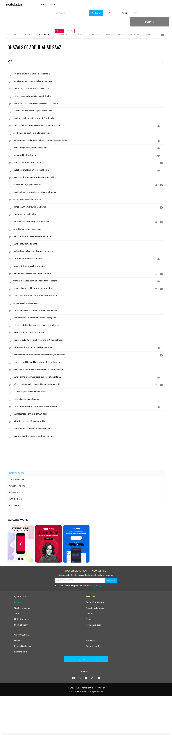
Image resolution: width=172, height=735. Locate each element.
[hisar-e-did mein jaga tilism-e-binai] (88, 266)
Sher (78, 34)
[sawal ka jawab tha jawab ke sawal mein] (88, 74)
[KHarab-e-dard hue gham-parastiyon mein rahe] (88, 406)
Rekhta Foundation (95, 602)
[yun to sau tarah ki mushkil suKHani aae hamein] (88, 310)
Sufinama (90, 640)
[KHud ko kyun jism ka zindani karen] (88, 392)
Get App (155, 13)
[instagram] (92, 678)
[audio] (158, 126)
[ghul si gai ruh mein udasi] (88, 214)
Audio (134, 34)
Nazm (62, 34)
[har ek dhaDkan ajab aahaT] (88, 244)
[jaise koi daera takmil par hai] (88, 399)
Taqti (16, 613)
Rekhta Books (20, 652)
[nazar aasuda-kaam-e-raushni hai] (88, 332)
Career (89, 619)
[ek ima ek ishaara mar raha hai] (88, 199)
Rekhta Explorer (93, 625)
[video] (161, 163)
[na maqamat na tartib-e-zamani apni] (88, 414)
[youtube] (86, 678)
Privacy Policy (94, 585)
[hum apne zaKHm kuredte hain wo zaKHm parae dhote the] (88, 140)
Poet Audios (15, 505)
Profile (28, 34)
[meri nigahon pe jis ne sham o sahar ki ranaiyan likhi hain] (88, 355)
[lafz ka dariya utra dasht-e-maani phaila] (88, 428)
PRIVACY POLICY (73, 688)
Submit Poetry (21, 625)
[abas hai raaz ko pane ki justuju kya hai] (88, 88)
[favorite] (10, 75)
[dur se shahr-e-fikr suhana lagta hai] (88, 207)
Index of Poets (16, 473)
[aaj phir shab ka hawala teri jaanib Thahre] (88, 96)
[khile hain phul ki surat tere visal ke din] (88, 170)
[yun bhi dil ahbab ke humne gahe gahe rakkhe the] (88, 281)
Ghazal (45, 34)
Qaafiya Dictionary (23, 608)
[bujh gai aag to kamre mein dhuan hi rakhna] (88, 251)
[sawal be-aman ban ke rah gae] (88, 229)
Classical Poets (17, 486)
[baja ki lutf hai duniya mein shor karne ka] (88, 236)
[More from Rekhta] (126, 12)
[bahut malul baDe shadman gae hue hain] (88, 273)
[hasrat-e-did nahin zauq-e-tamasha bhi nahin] (88, 177)
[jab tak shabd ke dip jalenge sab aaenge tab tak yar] (88, 325)
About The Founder (95, 608)
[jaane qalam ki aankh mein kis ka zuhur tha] (88, 288)
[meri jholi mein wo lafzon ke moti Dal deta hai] (88, 118)
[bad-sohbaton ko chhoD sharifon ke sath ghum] (88, 318)
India (42, 22)
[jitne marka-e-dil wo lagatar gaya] (88, 258)
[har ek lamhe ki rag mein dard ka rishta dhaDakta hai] (88, 377)
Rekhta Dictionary (22, 646)
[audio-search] (87, 13)
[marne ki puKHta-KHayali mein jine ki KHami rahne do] (88, 340)
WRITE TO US (86, 659)
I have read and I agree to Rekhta (78, 585)
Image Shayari (114, 34)
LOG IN (115, 13)
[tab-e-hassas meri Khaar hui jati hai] (88, 421)
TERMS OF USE (87, 688)
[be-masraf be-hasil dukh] (88, 155)
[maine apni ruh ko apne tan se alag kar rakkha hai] (88, 103)
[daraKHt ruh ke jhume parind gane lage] (88, 221)
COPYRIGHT (100, 688)
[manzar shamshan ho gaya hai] (88, 162)
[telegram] (98, 678)
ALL (14, 34)
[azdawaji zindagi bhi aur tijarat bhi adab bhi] (88, 111)
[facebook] (73, 678)
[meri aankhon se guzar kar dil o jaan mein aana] (88, 192)
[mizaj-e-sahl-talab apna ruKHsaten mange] (88, 347)
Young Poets (15, 499)
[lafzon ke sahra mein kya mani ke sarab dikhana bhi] (88, 384)
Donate (140, 13)
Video (151, 34)
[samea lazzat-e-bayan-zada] (88, 303)
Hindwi (17, 640)
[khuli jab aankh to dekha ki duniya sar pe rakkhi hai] (88, 125)
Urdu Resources (21, 619)
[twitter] (80, 678)
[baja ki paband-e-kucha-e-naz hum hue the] (88, 436)
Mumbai (37, 22)
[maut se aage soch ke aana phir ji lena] (88, 148)
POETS (43, 4)
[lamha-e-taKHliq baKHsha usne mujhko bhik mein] (88, 362)
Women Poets (16, 492)
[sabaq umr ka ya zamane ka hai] (88, 184)
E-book (94, 34)
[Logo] (14, 4)
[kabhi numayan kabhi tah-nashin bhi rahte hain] (88, 295)
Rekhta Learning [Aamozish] (93, 646)
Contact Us (91, 613)
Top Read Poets (16, 479)
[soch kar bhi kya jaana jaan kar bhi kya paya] (88, 81)
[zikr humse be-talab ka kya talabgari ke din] (88, 133)
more (52, 4)
